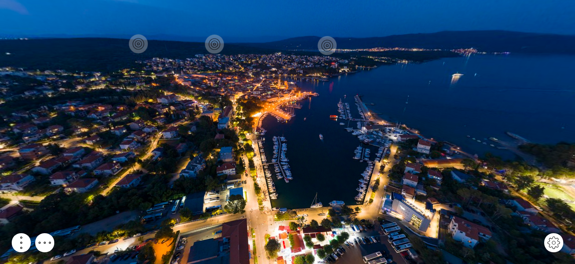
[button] (21, 242)
